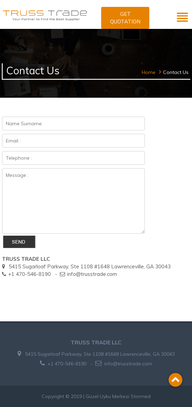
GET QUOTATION (125, 18)
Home (149, 72)
